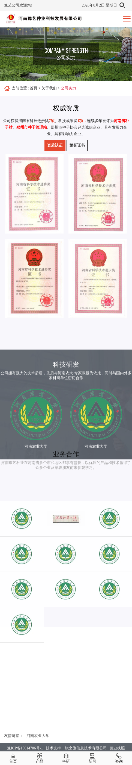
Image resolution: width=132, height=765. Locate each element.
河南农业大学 (37, 742)
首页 (33, 88)
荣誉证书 (77, 145)
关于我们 (49, 88)
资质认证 (54, 145)
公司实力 (68, 88)
